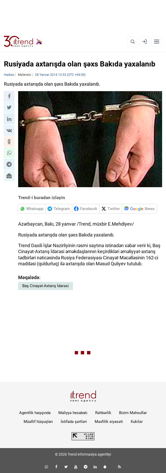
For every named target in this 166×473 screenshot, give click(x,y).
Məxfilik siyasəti (109, 421)
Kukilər (137, 421)
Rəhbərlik (103, 412)
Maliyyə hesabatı (72, 412)
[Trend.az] (23, 41)
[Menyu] (156, 41)
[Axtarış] (132, 41)
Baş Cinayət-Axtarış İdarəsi (45, 285)
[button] (9, 96)
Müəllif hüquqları (38, 421)
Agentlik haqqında (35, 412)
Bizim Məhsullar (133, 412)
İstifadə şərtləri (74, 421)
